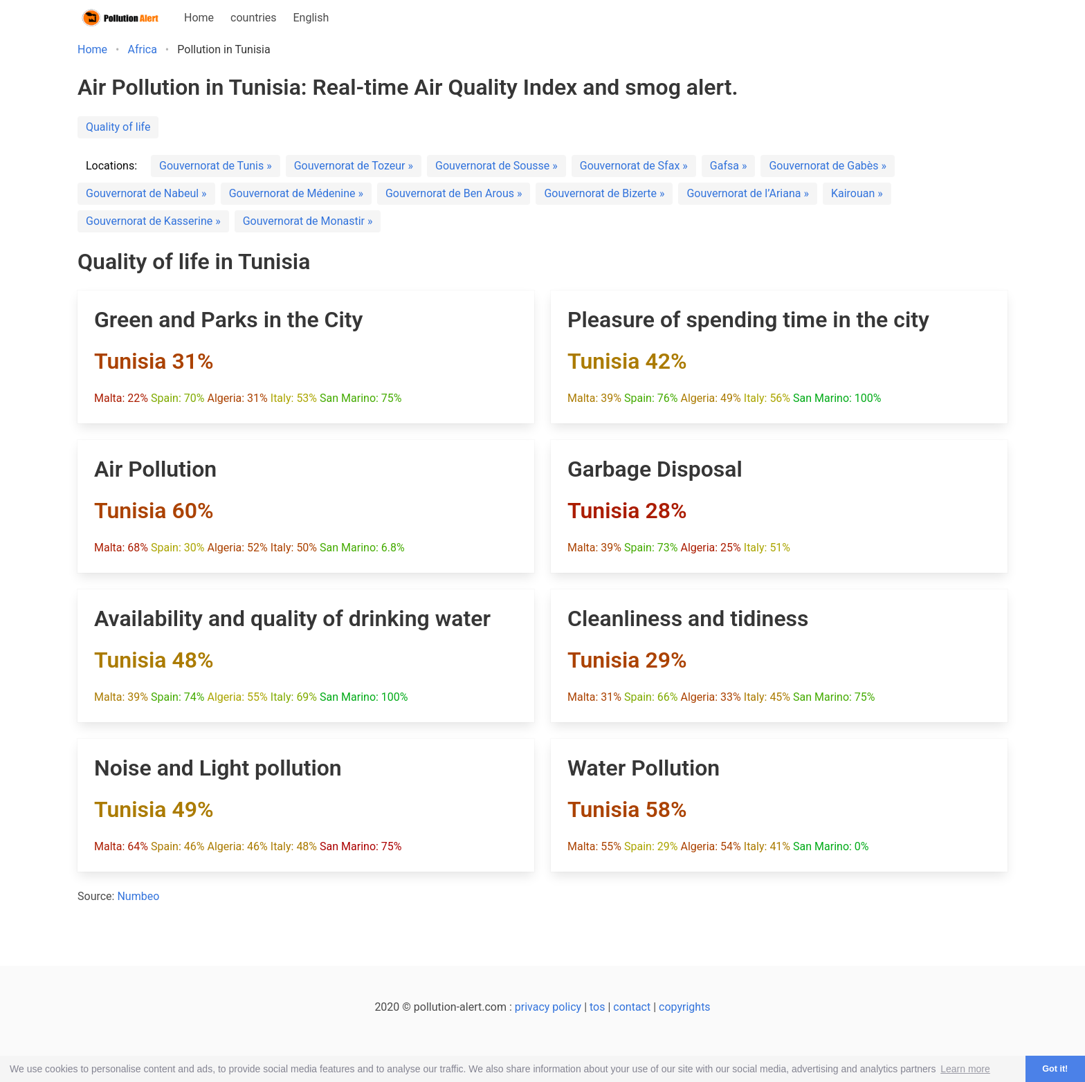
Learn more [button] (965, 1068)
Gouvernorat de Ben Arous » (453, 193)
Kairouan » (857, 193)
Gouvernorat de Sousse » (496, 165)
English (311, 17)
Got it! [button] (1055, 1069)
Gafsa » (728, 165)
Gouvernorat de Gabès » (827, 165)
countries (253, 17)
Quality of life (118, 127)
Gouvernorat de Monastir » (308, 221)
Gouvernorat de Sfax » (634, 165)
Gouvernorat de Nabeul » (146, 193)
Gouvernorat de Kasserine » (153, 221)
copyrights (685, 1007)
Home (199, 17)
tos (597, 1007)
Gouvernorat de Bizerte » (604, 193)
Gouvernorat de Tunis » (215, 165)
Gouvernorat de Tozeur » (353, 165)
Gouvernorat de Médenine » (296, 193)
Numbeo (138, 896)
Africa (141, 49)
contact (631, 1007)
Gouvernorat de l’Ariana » (747, 193)
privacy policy (548, 1007)
